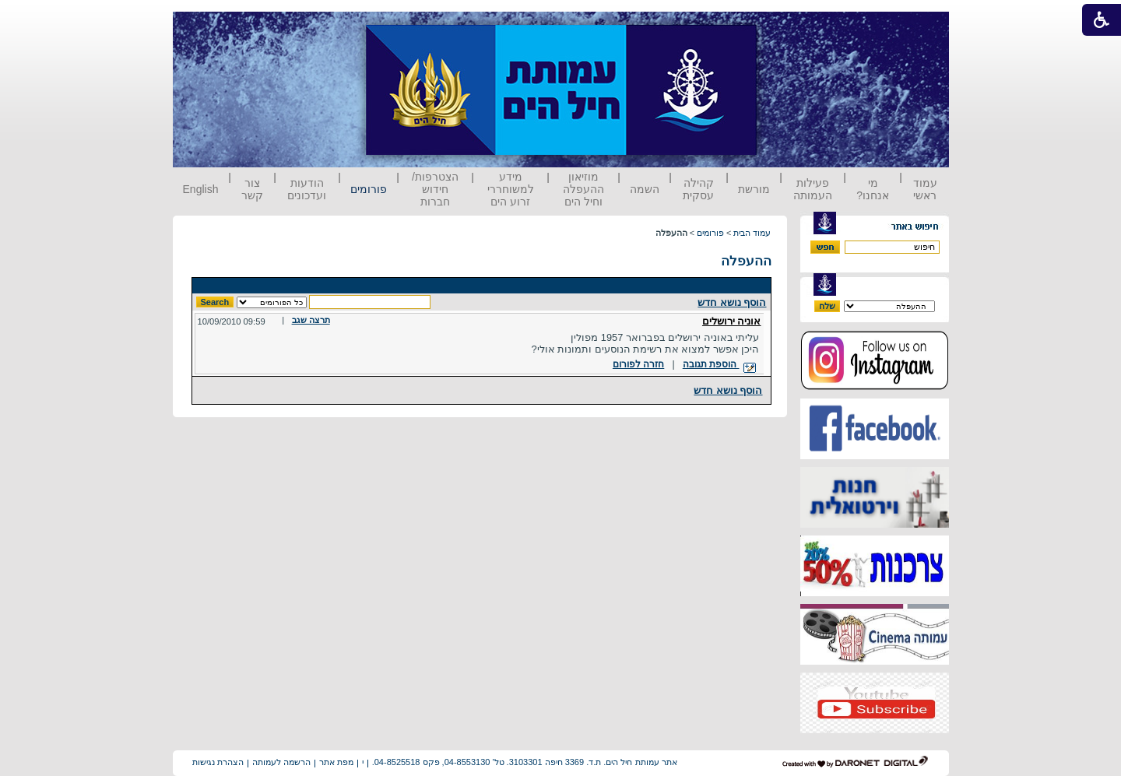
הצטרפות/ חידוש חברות (435, 189)
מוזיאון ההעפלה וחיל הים (583, 189)
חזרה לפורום (638, 364)
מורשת (754, 189)
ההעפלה (746, 261)
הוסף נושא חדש (732, 302)
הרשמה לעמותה (281, 762)
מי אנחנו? (872, 189)
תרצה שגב (311, 320)
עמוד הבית (752, 232)
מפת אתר (336, 762)
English (201, 189)
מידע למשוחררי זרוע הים (510, 189)
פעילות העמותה (812, 189)
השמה (644, 189)
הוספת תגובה (719, 364)
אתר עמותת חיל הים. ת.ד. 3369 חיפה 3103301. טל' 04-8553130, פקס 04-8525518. (524, 762)
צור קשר (252, 189)
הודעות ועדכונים (306, 189)
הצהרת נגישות (218, 762)
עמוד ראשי (925, 189)
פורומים (368, 189)
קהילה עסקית (698, 189)
